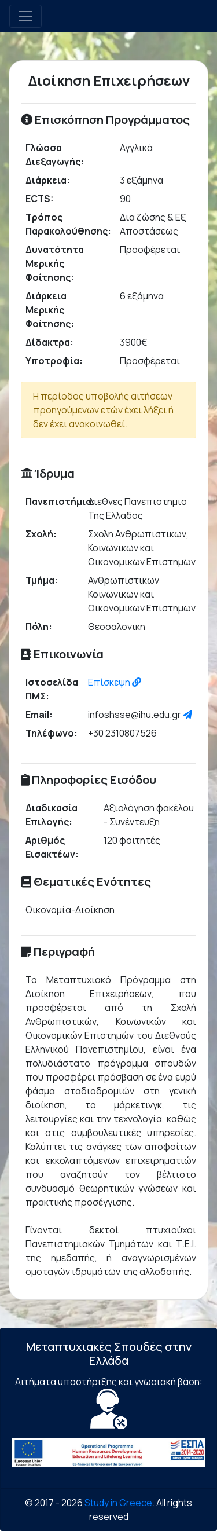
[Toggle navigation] (25, 16)
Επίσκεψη (114, 682)
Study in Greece (118, 1502)
